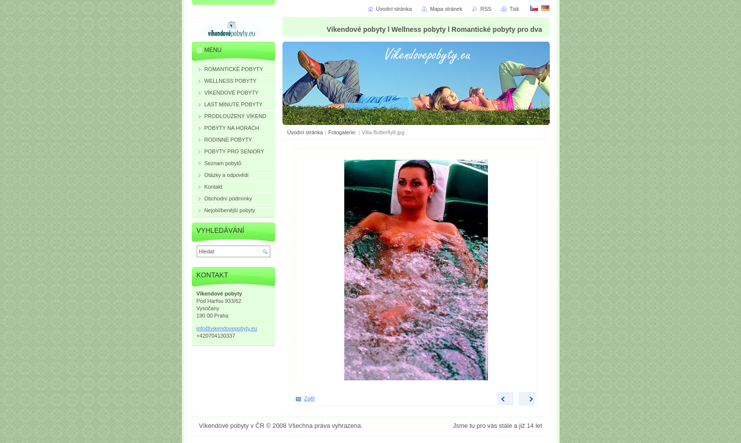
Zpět (309, 398)
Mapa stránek (446, 9)
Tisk (514, 9)
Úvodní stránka (305, 132)
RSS (486, 9)
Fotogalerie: (343, 132)
